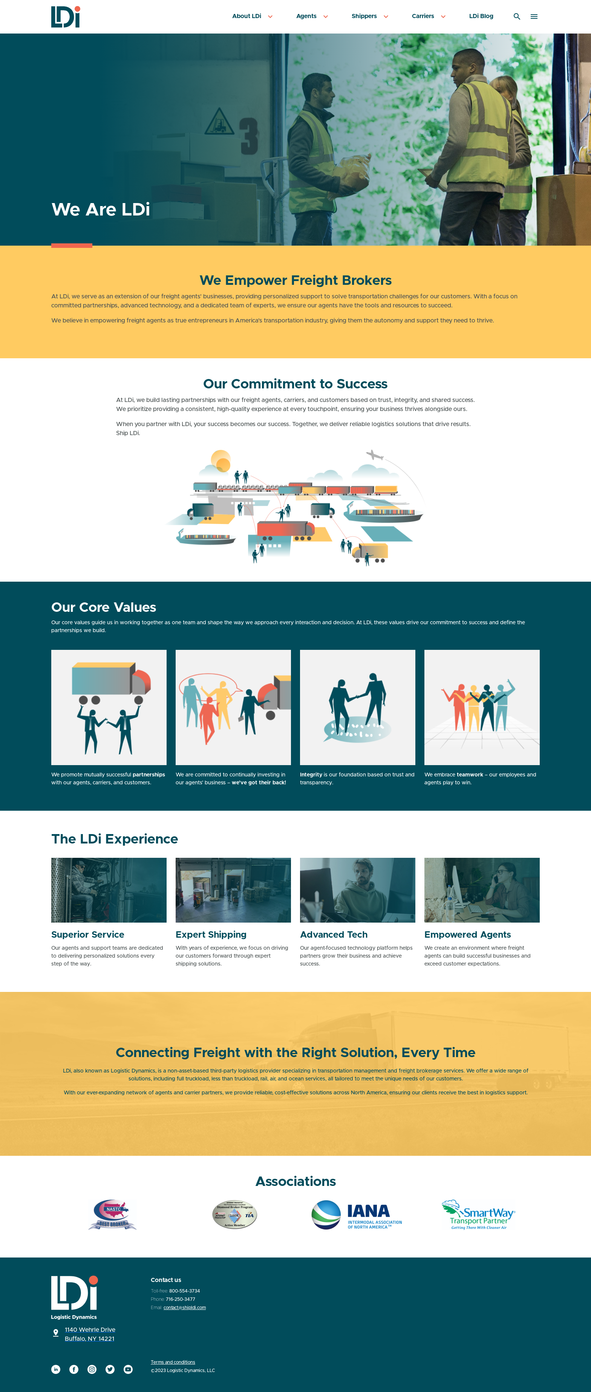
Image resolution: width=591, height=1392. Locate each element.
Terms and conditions (173, 1362)
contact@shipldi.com (185, 1307)
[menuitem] (253, 17)
